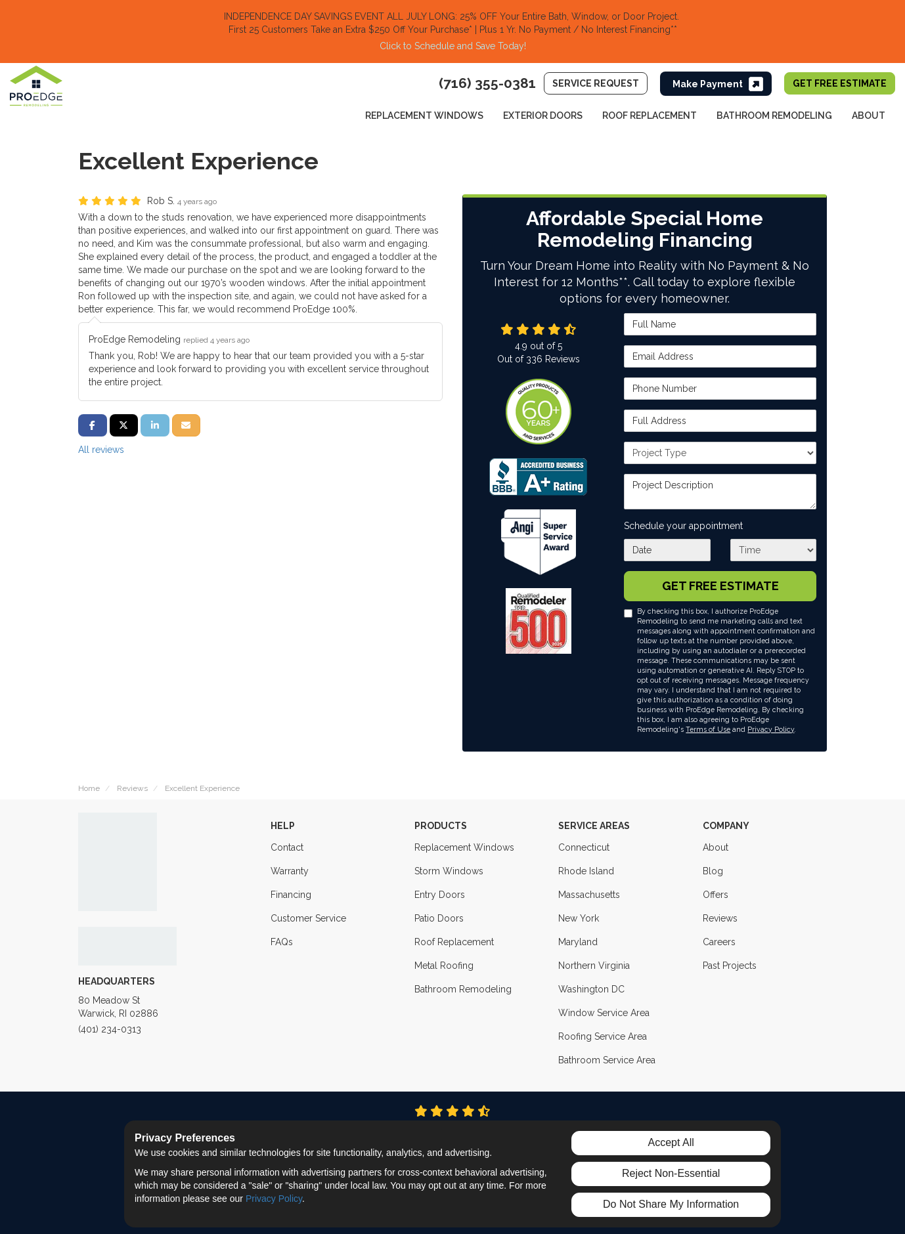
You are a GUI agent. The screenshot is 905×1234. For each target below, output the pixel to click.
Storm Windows (448, 871)
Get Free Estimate (840, 83)
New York (578, 918)
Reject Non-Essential (671, 1173)
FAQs (282, 942)
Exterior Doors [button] (543, 115)
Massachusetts (589, 894)
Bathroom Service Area (606, 1060)
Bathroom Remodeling (463, 989)
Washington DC (591, 989)
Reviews (720, 918)
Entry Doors (439, 894)
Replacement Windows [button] (424, 115)
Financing (291, 894)
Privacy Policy (770, 729)
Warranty (290, 871)
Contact (287, 847)
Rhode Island (586, 871)
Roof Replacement (454, 942)
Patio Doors (439, 918)
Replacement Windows (464, 847)
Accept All (671, 1142)
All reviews (101, 449)
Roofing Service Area (602, 1036)
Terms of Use (708, 729)
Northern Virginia (594, 965)
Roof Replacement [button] (649, 115)
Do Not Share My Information (671, 1204)
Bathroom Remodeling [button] (774, 115)
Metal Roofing (444, 965)
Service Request (595, 83)
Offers (715, 894)
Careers (719, 942)
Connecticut (583, 847)
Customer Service (308, 918)
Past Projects (730, 965)
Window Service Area (604, 1013)
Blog (713, 871)
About (715, 847)
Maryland (578, 942)
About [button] (868, 115)
